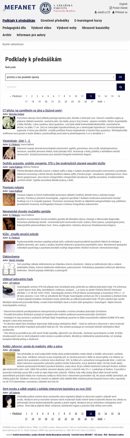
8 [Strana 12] (64, 96)
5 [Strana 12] (48, 96)
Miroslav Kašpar (16, 114)
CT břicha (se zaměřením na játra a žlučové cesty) (32, 110)
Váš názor (98, 435)
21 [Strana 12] (52, 101)
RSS (105, 435)
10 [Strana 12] (76, 96)
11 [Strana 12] (82, 96)
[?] (108, 12)
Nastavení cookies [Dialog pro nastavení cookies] (116, 435)
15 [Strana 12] (112, 96)
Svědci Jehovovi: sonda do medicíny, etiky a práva (32, 346)
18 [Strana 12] (33, 101)
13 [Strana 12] (99, 96)
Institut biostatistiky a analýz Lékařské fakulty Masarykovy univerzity (41, 435)
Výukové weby (67, 28)
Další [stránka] (102, 101)
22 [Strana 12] (59, 101)
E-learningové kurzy (88, 20)
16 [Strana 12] (119, 96)
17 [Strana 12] (26, 101)
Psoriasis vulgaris (13, 187)
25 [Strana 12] (79, 101)
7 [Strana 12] (59, 96)
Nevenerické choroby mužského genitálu (27, 211)
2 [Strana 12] (31, 96)
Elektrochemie (11, 256)
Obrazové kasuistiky (96, 28)
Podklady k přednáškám (19, 20)
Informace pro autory (31, 35)
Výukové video (41, 28)
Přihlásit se (119, 12)
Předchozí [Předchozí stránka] (17, 96)
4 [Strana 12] (42, 96)
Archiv (7, 35)
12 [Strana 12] (91, 96)
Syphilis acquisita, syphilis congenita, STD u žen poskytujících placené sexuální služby (54, 163)
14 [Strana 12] (105, 96)
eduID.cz (101, 12)
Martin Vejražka (16, 260)
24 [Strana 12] (72, 101)
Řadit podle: (10, 67)
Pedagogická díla (14, 28)
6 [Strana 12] (53, 96)
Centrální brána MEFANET (82, 435)
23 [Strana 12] (66, 101)
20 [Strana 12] (46, 101)
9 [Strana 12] (69, 96)
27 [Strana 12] (92, 101)
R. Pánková (14, 144)
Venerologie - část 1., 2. (17, 141)
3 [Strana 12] (37, 96)
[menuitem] (22, 20)
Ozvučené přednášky (55, 20)
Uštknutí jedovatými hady (18, 279)
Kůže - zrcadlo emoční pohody (21, 234)
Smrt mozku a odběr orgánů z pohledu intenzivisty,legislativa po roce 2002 (47, 389)
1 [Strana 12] (26, 96)
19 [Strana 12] (39, 101)
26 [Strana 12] (85, 101)
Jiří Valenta (14, 283)
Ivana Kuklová (15, 167)
